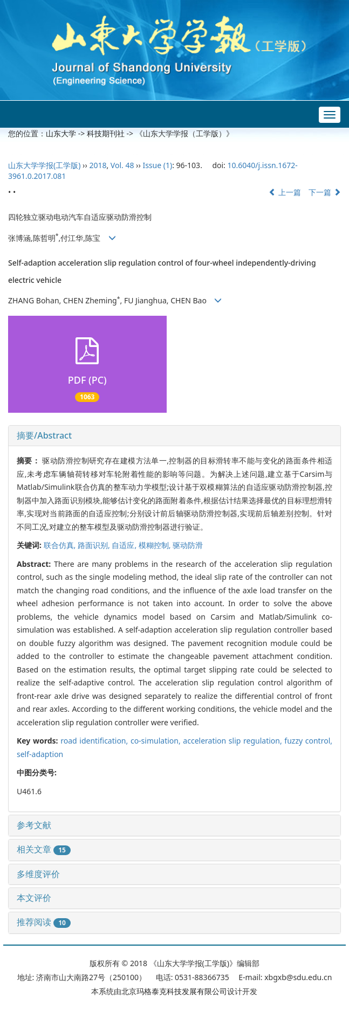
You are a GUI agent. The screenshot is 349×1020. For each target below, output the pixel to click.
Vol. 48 (122, 165)
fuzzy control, (308, 740)
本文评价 (34, 898)
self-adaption (40, 754)
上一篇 (285, 192)
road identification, (95, 740)
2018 (97, 165)
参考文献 (34, 825)
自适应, (125, 545)
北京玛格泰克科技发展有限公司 (174, 991)
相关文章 (44, 849)
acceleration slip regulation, (233, 740)
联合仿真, (61, 545)
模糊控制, (156, 545)
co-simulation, (157, 740)
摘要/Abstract (44, 435)
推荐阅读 (44, 922)
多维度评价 (38, 874)
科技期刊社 (106, 133)
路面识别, (95, 545)
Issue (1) (157, 165)
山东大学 (61, 133)
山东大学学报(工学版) (44, 165)
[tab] (174, 436)
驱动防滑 (188, 545)
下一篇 (325, 192)
